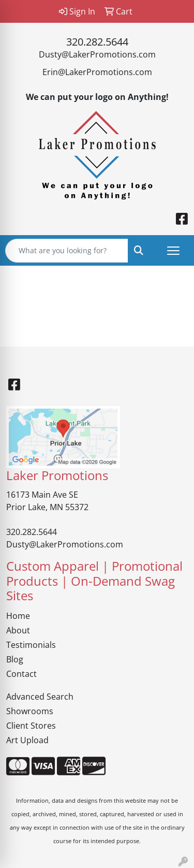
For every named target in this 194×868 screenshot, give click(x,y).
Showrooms (29, 711)
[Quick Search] (66, 251)
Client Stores (31, 725)
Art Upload (27, 740)
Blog (14, 659)
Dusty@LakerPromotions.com (97, 54)
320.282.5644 (97, 42)
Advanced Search (39, 696)
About (18, 630)
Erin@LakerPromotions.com (97, 72)
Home (18, 615)
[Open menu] (173, 250)
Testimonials (31, 644)
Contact (21, 673)
